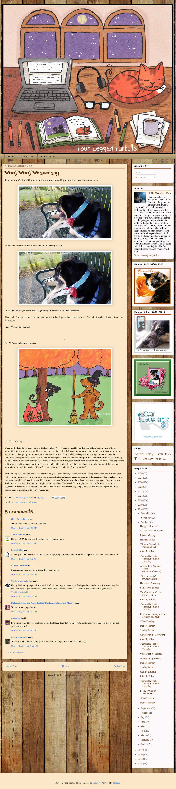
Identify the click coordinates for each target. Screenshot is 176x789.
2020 (140, 500)
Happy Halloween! (149, 526)
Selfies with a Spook (149, 587)
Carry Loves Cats (19, 519)
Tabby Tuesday (147, 621)
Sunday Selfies (147, 630)
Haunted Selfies (147, 539)
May (143, 726)
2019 (140, 505)
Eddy (149, 454)
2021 (140, 496)
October (145, 522)
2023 (140, 487)
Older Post (119, 666)
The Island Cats (18, 534)
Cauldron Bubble (148, 672)
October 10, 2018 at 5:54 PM (24, 611)
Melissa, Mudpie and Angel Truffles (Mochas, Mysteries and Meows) (42, 603)
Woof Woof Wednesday (151, 654)
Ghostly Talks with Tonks (152, 530)
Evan (159, 454)
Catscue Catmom (19, 565)
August (144, 713)
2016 (140, 754)
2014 (140, 763)
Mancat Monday (147, 535)
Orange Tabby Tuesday (151, 658)
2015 (140, 759)
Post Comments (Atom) (71, 674)
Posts (139, 172)
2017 (140, 750)
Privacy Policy (48, 156)
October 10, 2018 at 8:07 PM (24, 630)
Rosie (168, 454)
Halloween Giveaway (150, 583)
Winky (164, 459)
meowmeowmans (19, 637)
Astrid (18, 502)
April (143, 731)
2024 (140, 482)
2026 (140, 473)
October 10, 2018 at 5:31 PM (24, 596)
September (146, 708)
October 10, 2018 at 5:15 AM (24, 528)
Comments (142, 177)
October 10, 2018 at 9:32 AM (24, 559)
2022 (140, 491)
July (143, 717)
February (145, 740)
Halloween (32, 502)
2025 (140, 478)
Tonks (157, 458)
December (146, 513)
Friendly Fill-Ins (147, 551)
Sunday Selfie (146, 667)
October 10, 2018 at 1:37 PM (24, 574)
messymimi (16, 618)
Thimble (140, 458)
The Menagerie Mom (161, 193)
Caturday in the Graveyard (152, 635)
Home (11, 156)
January (145, 744)
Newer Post (11, 666)
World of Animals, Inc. (21, 581)
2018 (140, 509)
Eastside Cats (17, 550)
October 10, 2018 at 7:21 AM (24, 543)
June (143, 721)
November (146, 518)
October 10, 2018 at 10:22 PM (24, 645)
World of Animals (19, 591)
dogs (24, 502)
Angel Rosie (27, 156)
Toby (150, 458)
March (144, 735)
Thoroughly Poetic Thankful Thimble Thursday (149, 559)
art (13, 502)
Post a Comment (16, 652)
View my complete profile (146, 255)
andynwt (96, 782)
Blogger (116, 782)
